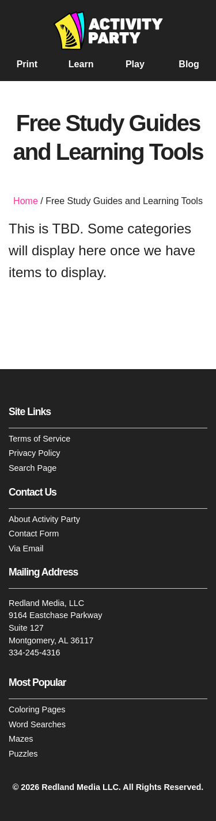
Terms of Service (39, 438)
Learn (81, 65)
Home (25, 201)
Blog (189, 65)
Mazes (21, 739)
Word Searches (37, 724)
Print (27, 65)
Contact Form (34, 533)
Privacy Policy (34, 453)
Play (135, 65)
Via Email (26, 548)
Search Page (32, 468)
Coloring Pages (37, 709)
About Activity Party (44, 519)
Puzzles (23, 753)
